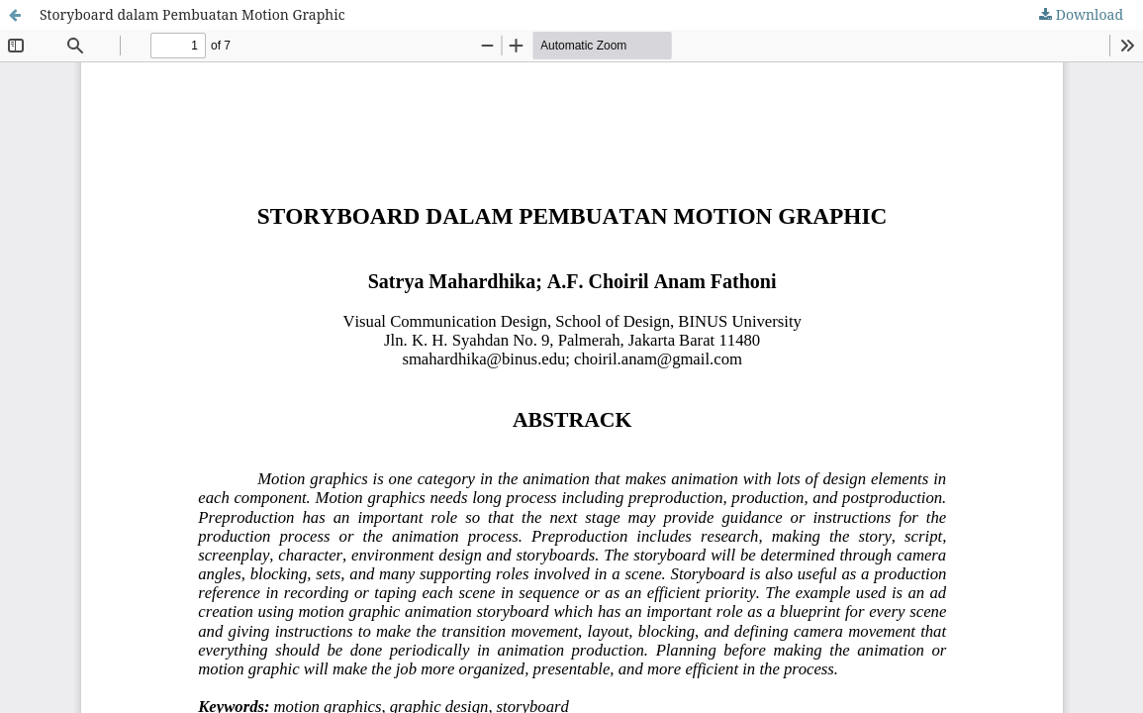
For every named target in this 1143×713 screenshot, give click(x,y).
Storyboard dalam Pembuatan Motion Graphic (192, 14)
